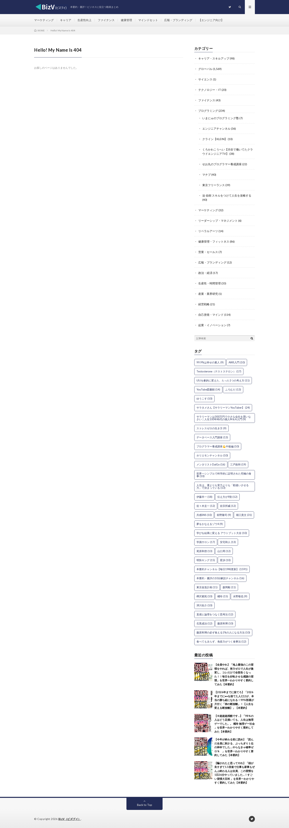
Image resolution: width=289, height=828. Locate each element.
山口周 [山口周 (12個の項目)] (224, 551)
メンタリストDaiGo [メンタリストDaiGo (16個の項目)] (210, 464)
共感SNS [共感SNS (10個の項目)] (204, 514)
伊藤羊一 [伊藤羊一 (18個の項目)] (204, 496)
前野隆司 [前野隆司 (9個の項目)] (224, 514)
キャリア (65, 20)
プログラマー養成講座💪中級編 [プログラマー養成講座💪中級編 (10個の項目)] (217, 446)
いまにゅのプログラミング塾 (220, 118)
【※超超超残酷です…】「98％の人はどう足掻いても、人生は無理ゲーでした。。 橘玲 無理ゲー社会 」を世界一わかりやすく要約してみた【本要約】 (234, 723)
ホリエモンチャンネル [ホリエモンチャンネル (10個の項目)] (212, 455)
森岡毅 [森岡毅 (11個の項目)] (229, 587)
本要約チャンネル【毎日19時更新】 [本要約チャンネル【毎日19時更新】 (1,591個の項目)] (221, 569)
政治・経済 (205, 273)
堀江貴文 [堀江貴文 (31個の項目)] (244, 514)
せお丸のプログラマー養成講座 (222, 164)
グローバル (205, 69)
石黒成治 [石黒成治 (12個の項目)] (204, 623)
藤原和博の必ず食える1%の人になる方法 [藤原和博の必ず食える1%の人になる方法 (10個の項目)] (223, 632)
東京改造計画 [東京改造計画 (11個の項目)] (207, 587)
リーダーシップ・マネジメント (218, 220)
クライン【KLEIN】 (214, 139)
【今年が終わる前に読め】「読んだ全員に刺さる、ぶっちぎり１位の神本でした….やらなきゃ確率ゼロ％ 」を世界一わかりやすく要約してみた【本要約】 (233, 747)
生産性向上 (84, 20)
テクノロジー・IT (209, 89)
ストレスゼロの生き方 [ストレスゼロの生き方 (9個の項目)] (211, 428)
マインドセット (148, 20)
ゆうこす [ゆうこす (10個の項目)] (204, 398)
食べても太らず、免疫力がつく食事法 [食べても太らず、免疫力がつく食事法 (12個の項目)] (221, 641)
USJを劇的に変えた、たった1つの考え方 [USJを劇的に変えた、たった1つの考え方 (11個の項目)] (223, 380)
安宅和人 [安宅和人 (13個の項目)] (228, 542)
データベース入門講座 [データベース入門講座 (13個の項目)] (212, 437)
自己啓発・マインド (211, 314)
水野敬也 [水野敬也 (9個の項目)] (240, 596)
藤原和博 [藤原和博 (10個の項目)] (225, 623)
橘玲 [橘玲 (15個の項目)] (222, 596)
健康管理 (126, 20)
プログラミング (208, 110)
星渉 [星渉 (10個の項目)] (225, 560)
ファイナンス (106, 20)
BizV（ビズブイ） (69, 819)
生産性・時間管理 (209, 283)
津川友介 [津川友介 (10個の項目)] (204, 605)
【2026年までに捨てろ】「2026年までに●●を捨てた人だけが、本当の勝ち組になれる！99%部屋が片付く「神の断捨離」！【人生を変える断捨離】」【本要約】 (234, 700)
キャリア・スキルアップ (213, 58)
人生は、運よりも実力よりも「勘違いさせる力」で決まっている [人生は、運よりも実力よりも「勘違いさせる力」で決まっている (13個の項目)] (222, 486)
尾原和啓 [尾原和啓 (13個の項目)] (204, 551)
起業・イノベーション (212, 325)
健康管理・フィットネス (213, 241)
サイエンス (205, 79)
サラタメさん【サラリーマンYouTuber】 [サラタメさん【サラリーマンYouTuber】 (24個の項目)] (223, 407)
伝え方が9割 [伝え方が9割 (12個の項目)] (227, 496)
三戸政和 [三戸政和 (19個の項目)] (238, 464)
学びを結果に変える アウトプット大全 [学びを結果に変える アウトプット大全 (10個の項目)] (221, 533)
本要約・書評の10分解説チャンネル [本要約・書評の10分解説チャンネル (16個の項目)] (220, 578)
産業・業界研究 (208, 293)
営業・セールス (208, 252)
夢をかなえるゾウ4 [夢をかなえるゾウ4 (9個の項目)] (209, 524)
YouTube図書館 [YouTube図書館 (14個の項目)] (208, 389)
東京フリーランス (213, 185)
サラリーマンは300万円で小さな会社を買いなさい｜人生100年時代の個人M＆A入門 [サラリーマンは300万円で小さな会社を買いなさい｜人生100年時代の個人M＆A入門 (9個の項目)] (223, 418)
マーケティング (44, 20)
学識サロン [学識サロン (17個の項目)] (205, 542)
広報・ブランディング (178, 20)
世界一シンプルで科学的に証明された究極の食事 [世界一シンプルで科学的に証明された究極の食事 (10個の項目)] (223, 475)
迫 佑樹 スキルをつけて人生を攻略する (226, 195)
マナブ (206, 174)
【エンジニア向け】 (211, 20)
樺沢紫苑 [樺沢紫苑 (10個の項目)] (204, 596)
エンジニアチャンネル (216, 128)
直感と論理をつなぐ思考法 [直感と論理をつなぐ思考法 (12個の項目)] (214, 614)
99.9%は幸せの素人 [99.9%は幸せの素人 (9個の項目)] (210, 362)
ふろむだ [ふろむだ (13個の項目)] (233, 389)
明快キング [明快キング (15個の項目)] (205, 560)
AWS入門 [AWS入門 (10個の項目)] (237, 362)
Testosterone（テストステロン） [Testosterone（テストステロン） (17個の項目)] (218, 371)
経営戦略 (204, 304)
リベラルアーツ (208, 231)
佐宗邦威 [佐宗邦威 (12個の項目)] (228, 505)
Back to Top (144, 804)
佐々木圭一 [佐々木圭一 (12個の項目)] (205, 505)
